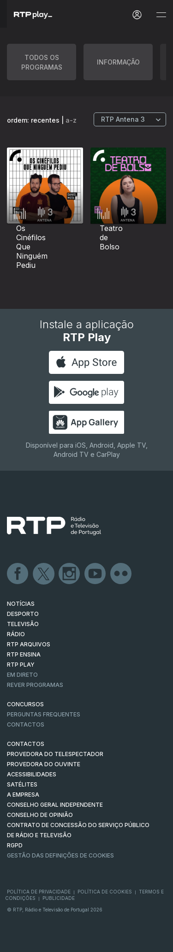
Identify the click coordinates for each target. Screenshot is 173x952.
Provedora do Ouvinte (43, 764)
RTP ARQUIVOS (28, 644)
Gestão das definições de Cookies (60, 855)
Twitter (44, 574)
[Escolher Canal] (130, 119)
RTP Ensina (24, 654)
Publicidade (58, 898)
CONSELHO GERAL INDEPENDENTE (55, 804)
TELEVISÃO (23, 624)
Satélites (22, 784)
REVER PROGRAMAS (35, 684)
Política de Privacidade (39, 891)
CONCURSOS (25, 704)
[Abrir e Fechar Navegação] (161, 15)
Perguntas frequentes (43, 714)
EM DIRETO (22, 674)
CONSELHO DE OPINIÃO (40, 814)
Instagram (70, 574)
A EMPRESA (23, 794)
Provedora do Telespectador (55, 754)
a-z (71, 120)
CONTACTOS (25, 743)
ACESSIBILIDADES (31, 774)
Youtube (95, 574)
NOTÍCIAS (21, 603)
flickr (121, 574)
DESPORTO (23, 613)
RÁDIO (16, 634)
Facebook (18, 574)
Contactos (25, 724)
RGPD (15, 845)
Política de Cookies (105, 891)
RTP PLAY (21, 664)
